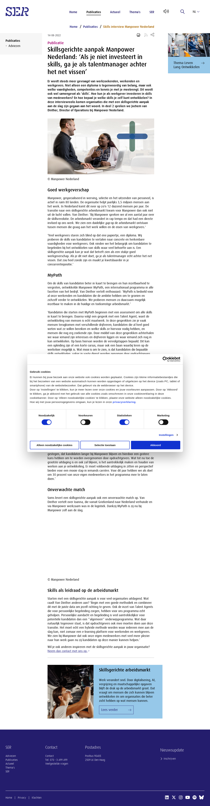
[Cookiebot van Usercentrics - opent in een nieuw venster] (165, 359)
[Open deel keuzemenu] (152, 34)
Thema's (134, 12)
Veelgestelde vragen (56, 763)
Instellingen (166, 434)
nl (196, 12)
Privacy (22, 797)
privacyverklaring (124, 401)
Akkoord (155, 445)
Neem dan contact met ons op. (67, 651)
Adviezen (14, 46)
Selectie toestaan (105, 445)
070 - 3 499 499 (58, 759)
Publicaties (93, 12)
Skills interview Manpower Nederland (128, 26)
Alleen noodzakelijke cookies (54, 445)
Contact (49, 756)
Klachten (36, 797)
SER (152, 12)
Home (73, 12)
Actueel (115, 12)
